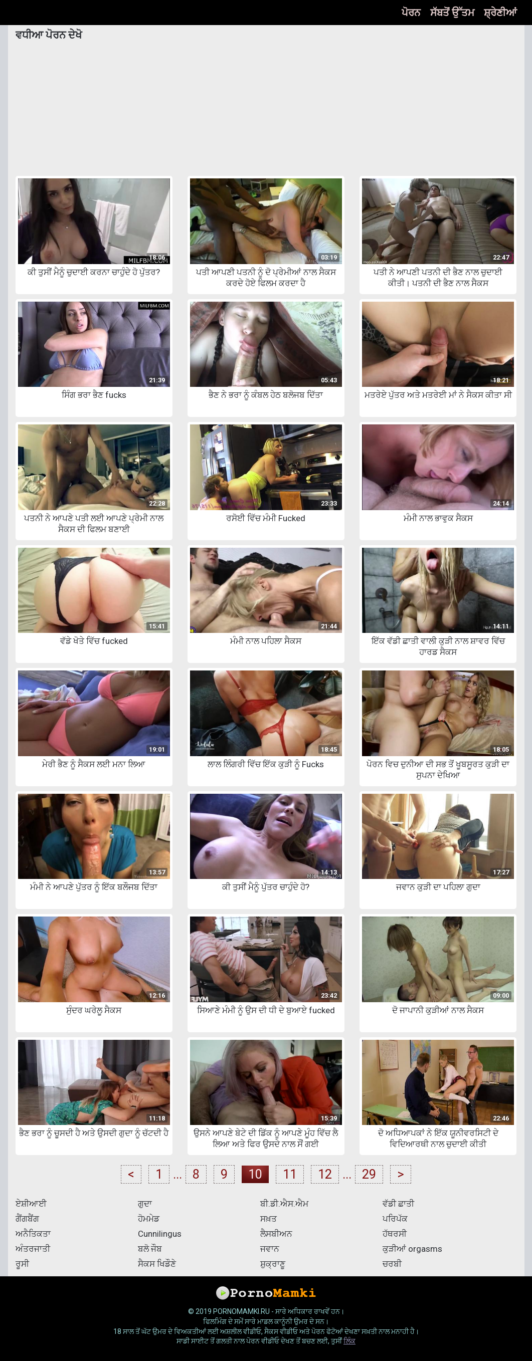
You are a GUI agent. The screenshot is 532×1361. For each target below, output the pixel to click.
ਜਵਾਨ (269, 1249)
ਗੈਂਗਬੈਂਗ (27, 1219)
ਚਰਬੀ (392, 1264)
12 (325, 1174)
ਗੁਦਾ (145, 1204)
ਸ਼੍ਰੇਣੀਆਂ (500, 13)
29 (369, 1174)
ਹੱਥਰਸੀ (395, 1234)
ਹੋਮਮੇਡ (148, 1219)
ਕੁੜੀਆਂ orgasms (412, 1249)
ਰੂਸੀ (22, 1264)
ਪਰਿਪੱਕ (395, 1219)
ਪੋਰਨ (411, 13)
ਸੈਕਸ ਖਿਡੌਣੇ (157, 1264)
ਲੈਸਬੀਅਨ (276, 1234)
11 (290, 1174)
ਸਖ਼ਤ (268, 1219)
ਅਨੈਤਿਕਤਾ (33, 1234)
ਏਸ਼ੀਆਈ (31, 1204)
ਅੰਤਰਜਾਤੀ (33, 1249)
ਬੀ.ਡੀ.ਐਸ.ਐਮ (284, 1204)
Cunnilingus (160, 1234)
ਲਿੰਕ (349, 1341)
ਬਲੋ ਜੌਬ (150, 1249)
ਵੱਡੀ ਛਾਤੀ (398, 1204)
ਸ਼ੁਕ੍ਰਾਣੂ (272, 1264)
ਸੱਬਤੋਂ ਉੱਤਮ (452, 13)
